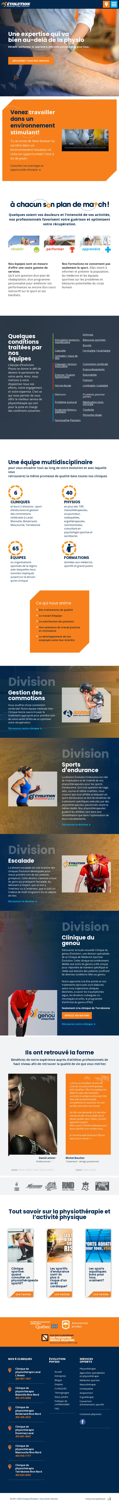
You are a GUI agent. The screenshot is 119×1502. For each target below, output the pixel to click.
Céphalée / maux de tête (66, 357)
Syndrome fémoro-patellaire (66, 411)
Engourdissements (94, 369)
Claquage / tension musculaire (66, 365)
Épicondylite (90, 375)
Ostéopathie (86, 1388)
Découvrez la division (75, 824)
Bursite (87, 345)
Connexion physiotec (91, 1414)
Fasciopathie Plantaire (68, 420)
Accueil (58, 1371)
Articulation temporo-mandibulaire (67, 341)
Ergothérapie (87, 1397)
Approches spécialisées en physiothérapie (92, 1374)
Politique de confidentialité (62, 1402)
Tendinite (88, 409)
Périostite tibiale (92, 415)
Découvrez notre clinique (23, 728)
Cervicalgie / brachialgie (96, 350)
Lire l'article (23, 1294)
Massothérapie (88, 1384)
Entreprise (60, 1375)
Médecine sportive (90, 1380)
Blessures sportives (94, 340)
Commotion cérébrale (95, 364)
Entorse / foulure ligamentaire (65, 376)
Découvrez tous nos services (31, 60)
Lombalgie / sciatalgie (95, 385)
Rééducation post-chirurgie (93, 403)
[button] (14, 1170)
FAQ (57, 1408)
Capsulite (60, 350)
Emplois (59, 1384)
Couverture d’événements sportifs (92, 1403)
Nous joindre (61, 1396)
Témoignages (62, 1392)
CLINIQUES (61, 1388)
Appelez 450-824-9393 (77, 1015)
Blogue (58, 1380)
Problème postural (66, 402)
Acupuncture (86, 1392)
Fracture (88, 380)
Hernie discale (63, 385)
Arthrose (88, 334)
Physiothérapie (88, 1368)
